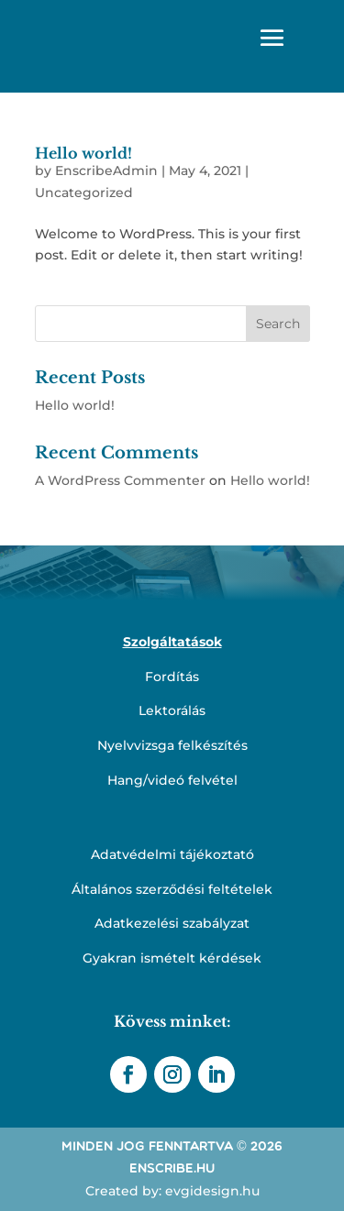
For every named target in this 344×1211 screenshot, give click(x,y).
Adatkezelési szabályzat (172, 923)
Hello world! (83, 153)
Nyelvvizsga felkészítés (172, 745)
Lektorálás (172, 710)
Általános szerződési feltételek (172, 889)
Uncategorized (84, 192)
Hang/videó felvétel (172, 780)
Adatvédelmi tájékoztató (172, 854)
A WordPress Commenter (120, 480)
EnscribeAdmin (106, 170)
